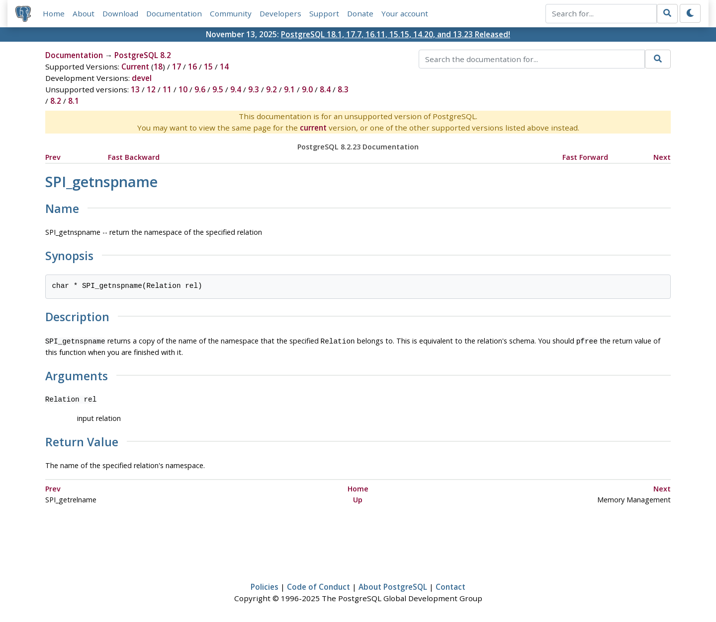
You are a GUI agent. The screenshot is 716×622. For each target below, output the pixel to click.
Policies (264, 586)
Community (231, 13)
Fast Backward (134, 157)
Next (662, 157)
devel (142, 78)
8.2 (55, 101)
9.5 (217, 89)
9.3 (253, 89)
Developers (280, 13)
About (83, 13)
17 (176, 66)
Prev (53, 157)
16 (192, 66)
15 (208, 66)
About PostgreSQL (392, 586)
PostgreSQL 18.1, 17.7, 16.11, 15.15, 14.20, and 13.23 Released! (395, 34)
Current (135, 66)
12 (151, 89)
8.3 (343, 89)
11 (167, 89)
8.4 (325, 89)
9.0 (307, 89)
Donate (360, 13)
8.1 (73, 101)
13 (135, 89)
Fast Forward (585, 157)
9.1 (289, 89)
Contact (450, 586)
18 (158, 66)
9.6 (199, 89)
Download (120, 13)
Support (324, 13)
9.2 (271, 89)
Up (357, 498)
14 (224, 66)
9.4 (235, 89)
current (313, 128)
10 (183, 89)
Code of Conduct (318, 586)
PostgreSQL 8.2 (142, 55)
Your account (404, 13)
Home (54, 13)
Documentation (174, 13)
